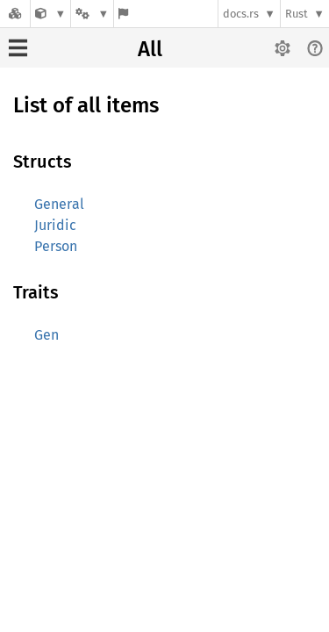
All (150, 49)
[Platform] (92, 13)
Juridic (55, 225)
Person (55, 246)
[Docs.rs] (15, 13)
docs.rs (241, 13)
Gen (46, 335)
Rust (296, 13)
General (59, 204)
